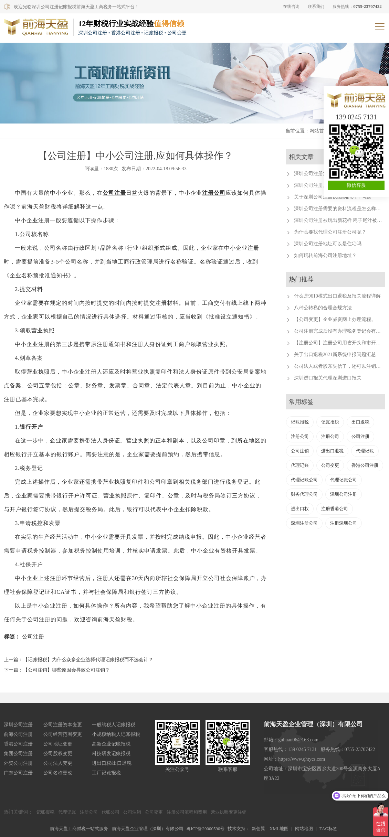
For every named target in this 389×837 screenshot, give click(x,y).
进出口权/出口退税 (112, 763)
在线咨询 (291, 6)
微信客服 (356, 185)
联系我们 (316, 6)
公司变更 (330, 465)
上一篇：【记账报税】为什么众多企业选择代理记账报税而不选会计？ (78, 659)
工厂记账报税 (106, 772)
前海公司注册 (18, 734)
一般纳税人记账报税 (113, 724)
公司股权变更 (57, 753)
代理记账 (365, 450)
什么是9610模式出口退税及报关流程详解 (337, 296)
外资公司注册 (18, 763)
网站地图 (304, 828)
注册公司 (213, 193)
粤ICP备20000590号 (205, 828)
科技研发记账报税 (111, 753)
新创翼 (258, 828)
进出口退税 (332, 450)
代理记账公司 (304, 479)
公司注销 (300, 450)
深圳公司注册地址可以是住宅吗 (327, 243)
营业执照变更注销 (228, 812)
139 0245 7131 (356, 117)
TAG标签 (328, 828)
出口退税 (360, 422)
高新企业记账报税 (111, 744)
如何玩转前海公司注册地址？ (325, 255)
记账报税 (300, 422)
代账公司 (110, 812)
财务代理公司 (304, 494)
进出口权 (300, 508)
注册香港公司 (334, 508)
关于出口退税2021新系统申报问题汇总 (335, 354)
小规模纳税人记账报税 (116, 734)
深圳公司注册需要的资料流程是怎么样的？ (340, 208)
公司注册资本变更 (62, 724)
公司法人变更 (57, 763)
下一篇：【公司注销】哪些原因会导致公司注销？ (57, 670)
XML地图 (279, 828)
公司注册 (114, 193)
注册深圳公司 (343, 523)
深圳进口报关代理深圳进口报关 (327, 377)
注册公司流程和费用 (187, 812)
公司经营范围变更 (62, 734)
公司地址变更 (57, 744)
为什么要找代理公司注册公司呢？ (330, 232)
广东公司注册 (18, 772)
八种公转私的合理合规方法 (323, 307)
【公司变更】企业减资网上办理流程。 (335, 319)
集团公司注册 (18, 753)
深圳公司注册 (343, 494)
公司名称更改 (57, 772)
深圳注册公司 (304, 523)
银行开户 (31, 427)
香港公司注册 (364, 465)
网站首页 (319, 130)
